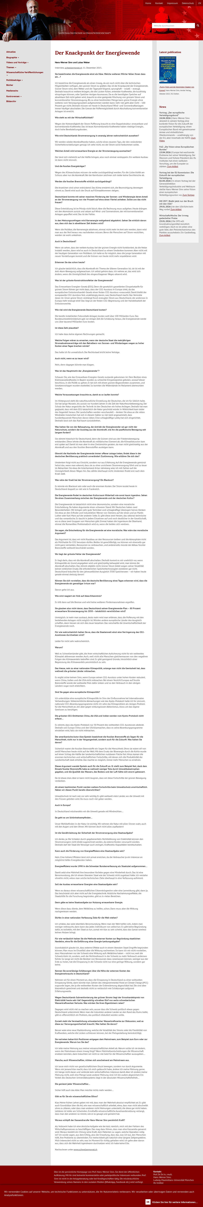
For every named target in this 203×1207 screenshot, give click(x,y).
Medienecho (12, 90)
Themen (11, 67)
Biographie (12, 57)
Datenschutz (188, 3)
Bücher (9, 85)
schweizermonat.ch (73, 67)
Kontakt (159, 3)
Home (148, 3)
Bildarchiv (11, 101)
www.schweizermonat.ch (85, 1149)
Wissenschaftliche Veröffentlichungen (24, 73)
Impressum (172, 3)
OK (148, 1201)
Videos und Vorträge (17, 62)
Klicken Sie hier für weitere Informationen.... (175, 1202)
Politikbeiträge (14, 80)
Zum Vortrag (188, 195)
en (199, 3)
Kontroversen (14, 96)
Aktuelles (11, 51)
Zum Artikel (172, 166)
